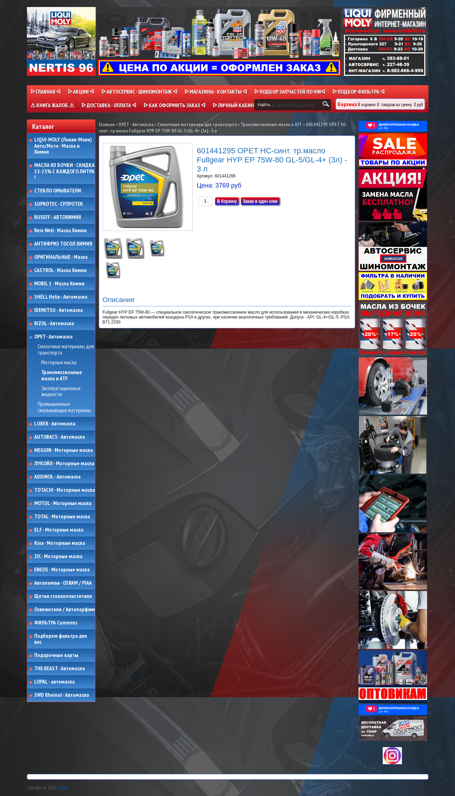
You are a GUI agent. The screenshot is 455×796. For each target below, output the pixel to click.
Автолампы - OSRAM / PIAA (63, 583)
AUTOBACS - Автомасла (59, 437)
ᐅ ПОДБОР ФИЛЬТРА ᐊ (358, 91)
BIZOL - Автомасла (54, 323)
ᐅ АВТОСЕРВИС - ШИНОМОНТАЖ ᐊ (139, 91)
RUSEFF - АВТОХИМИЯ (57, 217)
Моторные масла (58, 362)
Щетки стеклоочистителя (63, 596)
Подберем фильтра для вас (60, 639)
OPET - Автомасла (53, 337)
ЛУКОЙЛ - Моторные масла (64, 463)
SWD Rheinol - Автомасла (61, 695)
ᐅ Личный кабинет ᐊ (239, 105)
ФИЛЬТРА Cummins (55, 623)
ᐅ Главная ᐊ (45, 91)
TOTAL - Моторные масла (62, 516)
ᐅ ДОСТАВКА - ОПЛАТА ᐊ (108, 105)
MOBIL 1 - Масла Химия (59, 283)
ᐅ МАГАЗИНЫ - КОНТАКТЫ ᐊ (215, 91)
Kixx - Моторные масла (59, 543)
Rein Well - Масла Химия (60, 230)
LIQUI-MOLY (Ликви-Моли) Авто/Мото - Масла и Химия (63, 146)
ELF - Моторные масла (58, 530)
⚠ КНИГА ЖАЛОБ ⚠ (52, 105)
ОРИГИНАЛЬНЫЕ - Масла (61, 257)
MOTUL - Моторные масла (62, 503)
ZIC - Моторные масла (58, 556)
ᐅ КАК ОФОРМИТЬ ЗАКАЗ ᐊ (174, 105)
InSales (62, 788)
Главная (107, 124)
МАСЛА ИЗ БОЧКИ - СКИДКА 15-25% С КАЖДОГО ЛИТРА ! (64, 171)
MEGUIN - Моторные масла (63, 450)
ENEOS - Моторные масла (62, 570)
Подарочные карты (56, 655)
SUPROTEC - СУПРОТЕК (58, 204)
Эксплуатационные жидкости (61, 391)
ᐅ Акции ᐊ (81, 91)
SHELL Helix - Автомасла (60, 297)
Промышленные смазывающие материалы (64, 407)
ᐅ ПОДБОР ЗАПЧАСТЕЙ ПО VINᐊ (289, 91)
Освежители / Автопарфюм (64, 609)
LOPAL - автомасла (54, 682)
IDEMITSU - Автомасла (58, 310)
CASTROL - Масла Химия (60, 270)
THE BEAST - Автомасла (59, 668)
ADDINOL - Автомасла (57, 477)
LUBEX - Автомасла (54, 424)
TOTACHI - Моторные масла (64, 490)
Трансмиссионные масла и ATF (61, 375)
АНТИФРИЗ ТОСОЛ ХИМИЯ (63, 244)
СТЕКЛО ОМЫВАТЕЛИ (57, 191)
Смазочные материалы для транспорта (66, 349)
